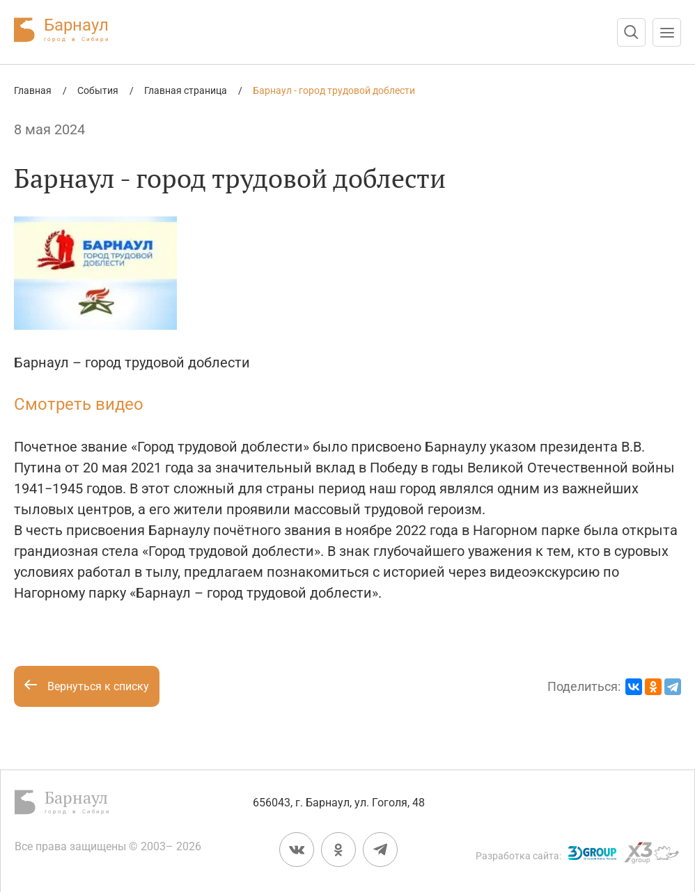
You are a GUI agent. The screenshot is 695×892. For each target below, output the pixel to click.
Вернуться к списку (86, 686)
